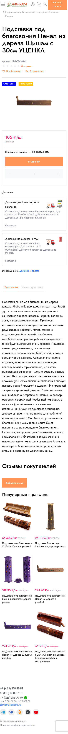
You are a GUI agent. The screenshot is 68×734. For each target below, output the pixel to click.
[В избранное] (11, 71)
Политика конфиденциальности (17, 725)
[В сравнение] (34, 71)
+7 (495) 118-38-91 (11, 688)
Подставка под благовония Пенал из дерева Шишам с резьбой (17, 655)
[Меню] (3, 4)
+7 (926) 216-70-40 (11, 698)
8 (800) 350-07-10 (11, 693)
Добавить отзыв (14, 483)
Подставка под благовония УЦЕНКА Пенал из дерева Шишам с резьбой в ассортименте (50, 656)
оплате (35, 271)
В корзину (34, 161)
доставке (24, 271)
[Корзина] (39, 4)
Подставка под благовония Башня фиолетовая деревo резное (17, 599)
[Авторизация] (32, 4)
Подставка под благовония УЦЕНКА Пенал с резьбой (17, 544)
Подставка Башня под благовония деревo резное (50, 544)
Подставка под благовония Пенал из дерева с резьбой (50, 599)
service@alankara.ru (10, 704)
